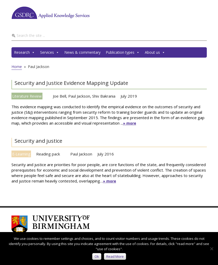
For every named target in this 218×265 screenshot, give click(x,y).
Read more (115, 256)
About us (155, 52)
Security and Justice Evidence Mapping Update (71, 82)
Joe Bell (59, 96)
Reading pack (48, 154)
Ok (97, 256)
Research (24, 52)
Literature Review (27, 96)
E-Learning (21, 154)
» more (129, 123)
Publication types (123, 52)
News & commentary (82, 52)
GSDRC (50, 12)
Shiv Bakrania (103, 96)
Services (49, 52)
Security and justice (38, 140)
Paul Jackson (79, 96)
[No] (211, 248)
